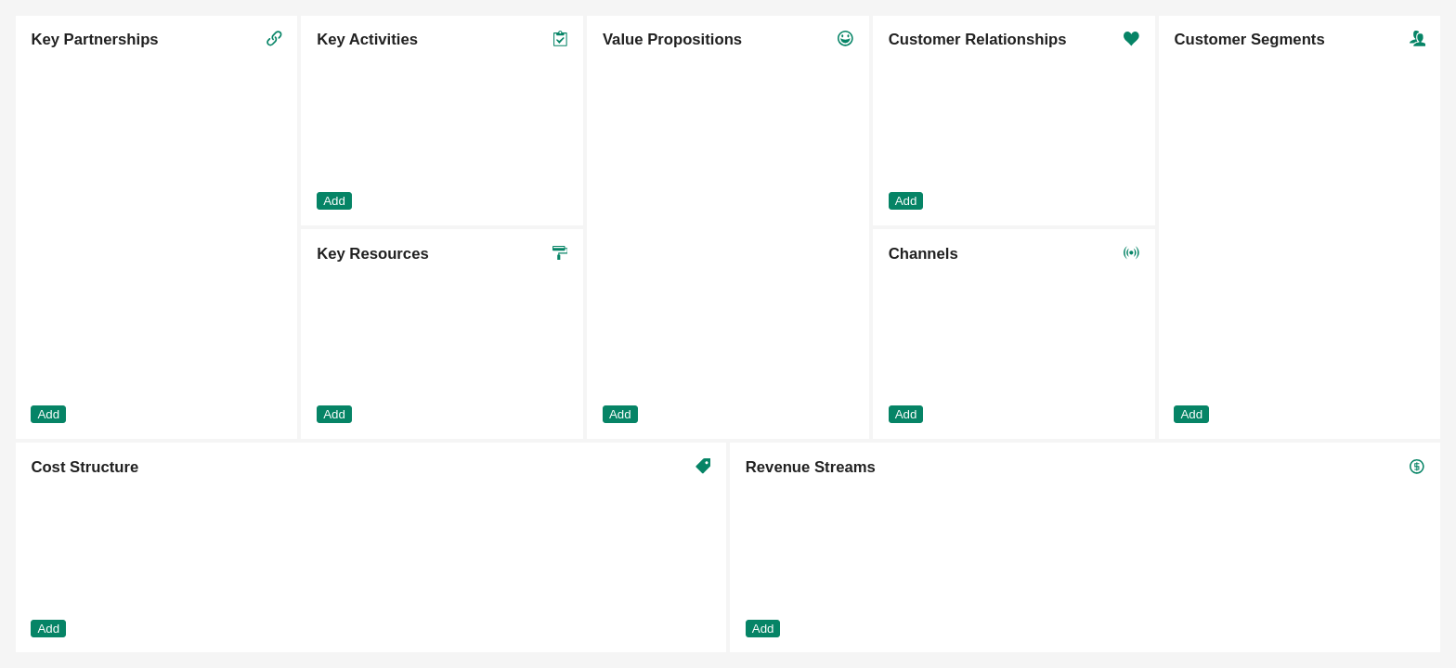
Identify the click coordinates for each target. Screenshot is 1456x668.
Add (48, 414)
